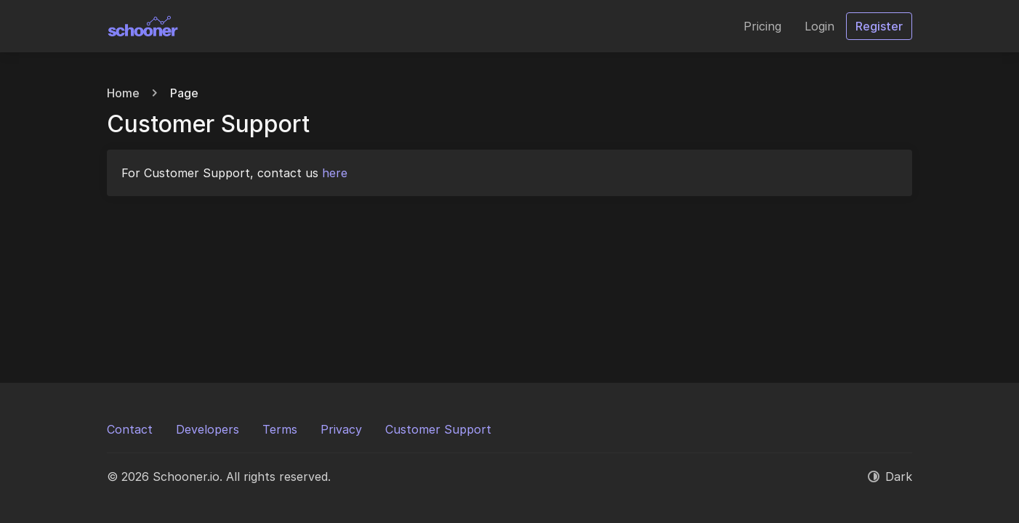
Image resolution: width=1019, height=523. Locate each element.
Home (123, 93)
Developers (207, 429)
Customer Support (438, 429)
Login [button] (819, 26)
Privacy (341, 429)
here (334, 173)
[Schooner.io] (143, 26)
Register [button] (879, 26)
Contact (130, 429)
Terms (279, 429)
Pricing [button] (762, 26)
